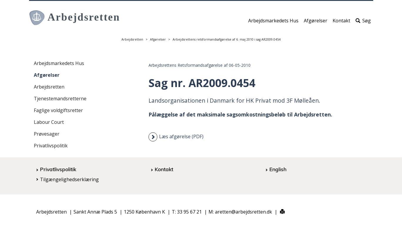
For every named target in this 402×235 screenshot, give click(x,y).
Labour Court (49, 122)
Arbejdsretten (132, 39)
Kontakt (341, 22)
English (277, 169)
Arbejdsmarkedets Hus (273, 22)
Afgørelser (315, 22)
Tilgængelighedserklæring (69, 179)
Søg (363, 22)
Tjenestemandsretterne (60, 98)
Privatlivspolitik (51, 145)
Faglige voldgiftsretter (58, 110)
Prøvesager (46, 134)
